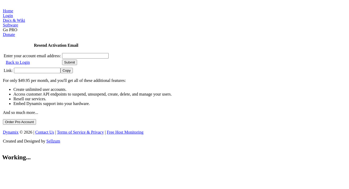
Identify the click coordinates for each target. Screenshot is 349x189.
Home (8, 11)
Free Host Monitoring (125, 132)
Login (8, 15)
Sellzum (53, 141)
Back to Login (18, 62)
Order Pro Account (19, 122)
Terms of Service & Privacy (80, 132)
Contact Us (44, 132)
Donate (9, 34)
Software (10, 25)
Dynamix (11, 132)
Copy (67, 70)
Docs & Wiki (14, 20)
